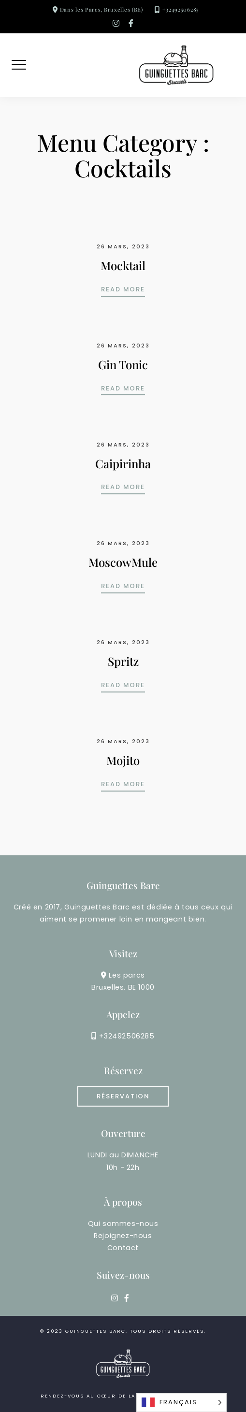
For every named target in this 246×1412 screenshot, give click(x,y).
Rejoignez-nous (123, 1235)
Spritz (123, 661)
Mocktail (123, 265)
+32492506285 (180, 9)
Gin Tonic (123, 364)
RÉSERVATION (123, 1096)
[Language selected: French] (181, 1402)
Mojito (123, 760)
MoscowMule (123, 562)
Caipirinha (123, 463)
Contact (123, 1248)
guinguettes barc (95, 1331)
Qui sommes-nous (123, 1223)
